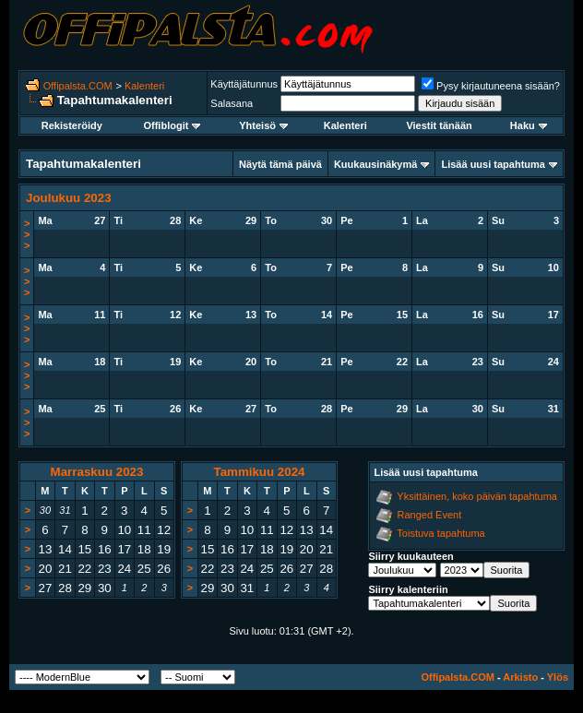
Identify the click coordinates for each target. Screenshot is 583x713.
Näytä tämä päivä (280, 164)
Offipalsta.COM (78, 85)
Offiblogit (171, 125)
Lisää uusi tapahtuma (492, 164)
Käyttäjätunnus (244, 83)
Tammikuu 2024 (258, 472)
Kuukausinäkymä (375, 164)
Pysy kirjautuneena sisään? (491, 85)
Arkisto (520, 677)
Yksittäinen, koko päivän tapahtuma (477, 496)
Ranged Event (430, 514)
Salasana (231, 103)
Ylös (557, 677)
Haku (528, 125)
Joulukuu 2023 (69, 198)
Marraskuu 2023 (97, 472)
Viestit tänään (438, 125)
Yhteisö (263, 125)
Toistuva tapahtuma (440, 533)
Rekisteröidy (72, 125)
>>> (27, 234)
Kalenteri (144, 85)
